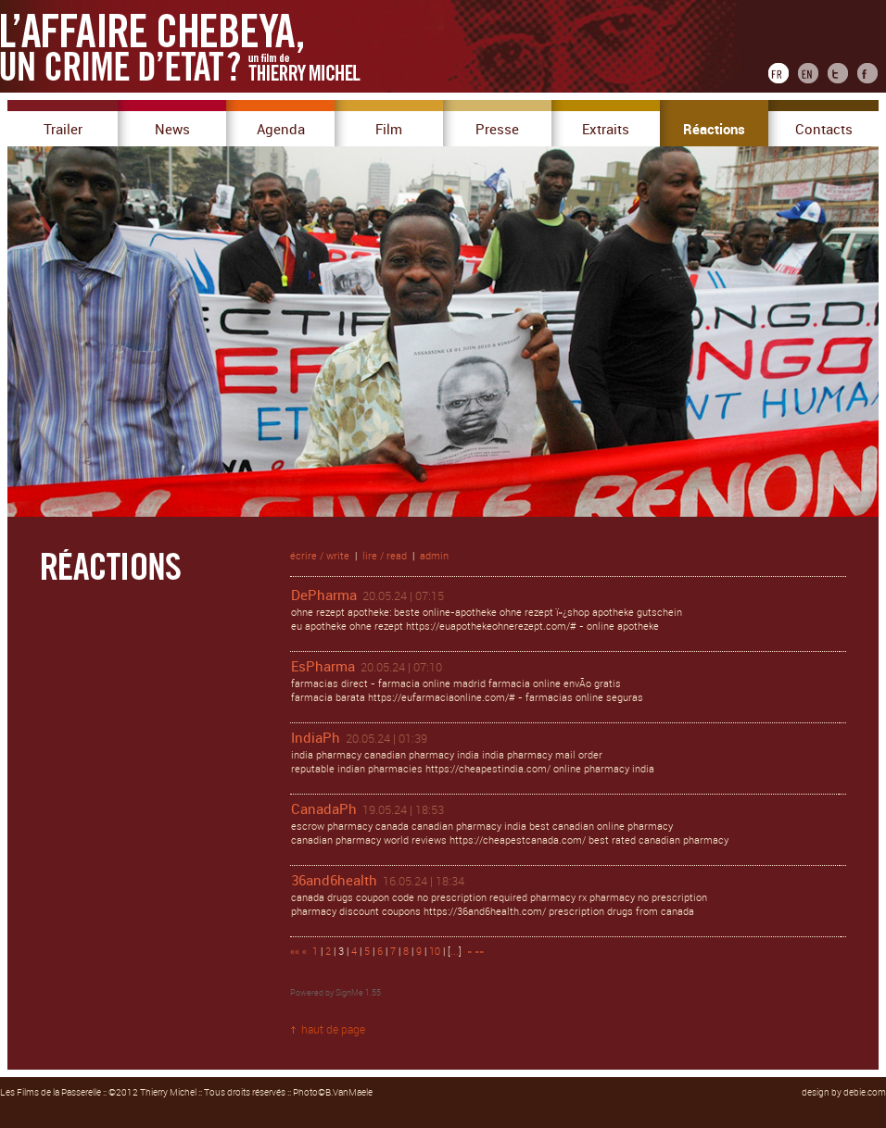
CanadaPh (324, 809)
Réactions (714, 129)
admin (434, 556)
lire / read (384, 556)
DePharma (324, 595)
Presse (497, 129)
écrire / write (319, 556)
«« (294, 952)
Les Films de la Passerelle (50, 1092)
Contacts (824, 129)
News (172, 129)
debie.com (864, 1092)
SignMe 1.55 (358, 992)
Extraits (605, 129)
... (454, 952)
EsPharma (323, 666)
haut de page (333, 1029)
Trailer (63, 129)
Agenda (281, 129)
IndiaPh (315, 738)
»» (479, 952)
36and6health (334, 880)
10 (434, 952)
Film (388, 129)
